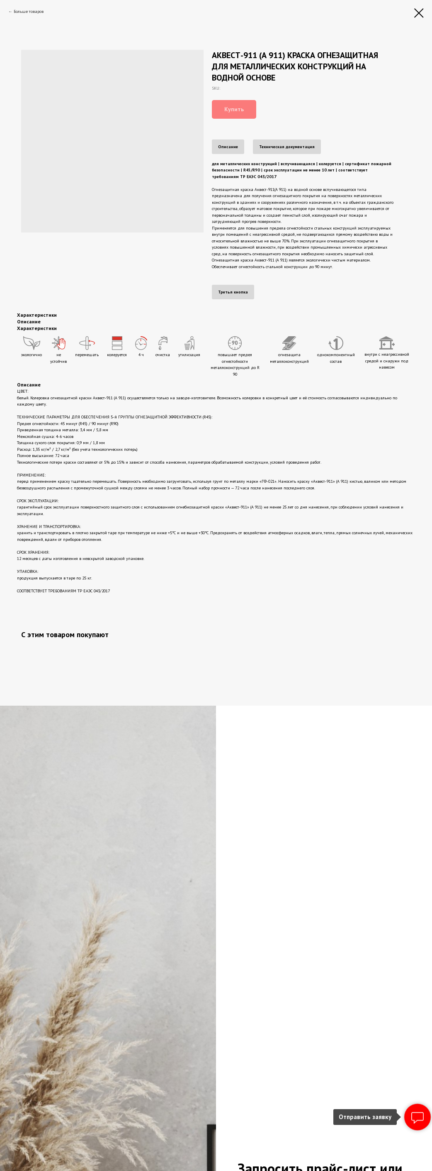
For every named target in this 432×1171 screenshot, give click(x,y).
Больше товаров (29, 11)
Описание (228, 146)
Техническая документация (287, 146)
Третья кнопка (233, 292)
